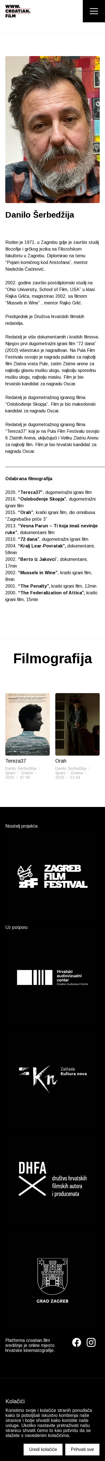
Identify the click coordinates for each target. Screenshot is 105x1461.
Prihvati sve (82, 1449)
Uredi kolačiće (43, 1449)
